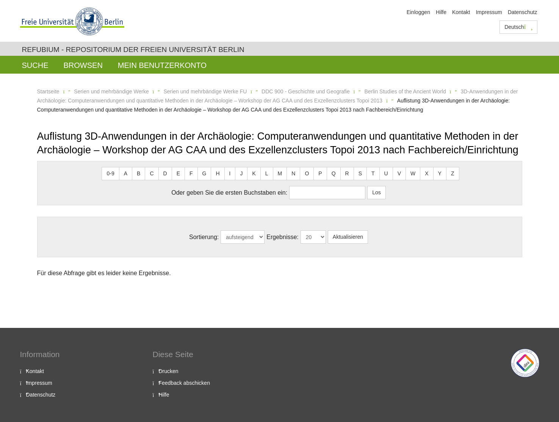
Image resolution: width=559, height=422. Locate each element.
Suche (35, 65)
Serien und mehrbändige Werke (111, 91)
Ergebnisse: (282, 237)
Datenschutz (522, 12)
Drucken (169, 371)
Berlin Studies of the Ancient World (405, 91)
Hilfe (441, 12)
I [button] (230, 173)
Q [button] (334, 173)
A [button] (125, 173)
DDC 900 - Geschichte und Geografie (305, 91)
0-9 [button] (110, 173)
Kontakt (461, 12)
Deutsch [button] (518, 27)
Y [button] (440, 173)
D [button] (165, 173)
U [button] (386, 173)
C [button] (151, 173)
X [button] (426, 173)
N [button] (293, 173)
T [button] (373, 173)
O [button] (307, 173)
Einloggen (418, 12)
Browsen (83, 65)
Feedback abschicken (184, 383)
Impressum (489, 12)
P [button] (320, 173)
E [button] (178, 173)
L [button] (266, 173)
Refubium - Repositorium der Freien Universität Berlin (133, 50)
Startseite (48, 91)
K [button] (253, 173)
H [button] (217, 173)
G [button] (204, 173)
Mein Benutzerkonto (162, 65)
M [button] (280, 173)
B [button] (138, 173)
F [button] (191, 173)
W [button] (412, 173)
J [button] (241, 173)
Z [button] (452, 173)
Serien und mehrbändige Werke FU (205, 91)
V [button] (399, 173)
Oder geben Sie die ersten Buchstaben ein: (229, 192)
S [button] (360, 173)
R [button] (347, 173)
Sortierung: (204, 237)
